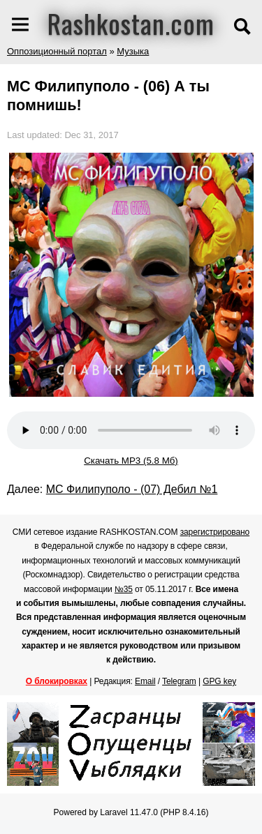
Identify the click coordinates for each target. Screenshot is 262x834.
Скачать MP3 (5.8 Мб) (131, 460)
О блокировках (56, 681)
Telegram (179, 681)
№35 (124, 589)
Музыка (133, 51)
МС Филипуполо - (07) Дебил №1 (132, 489)
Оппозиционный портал (57, 51)
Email (145, 681)
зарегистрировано (215, 532)
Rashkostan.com (131, 23)
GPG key (219, 681)
